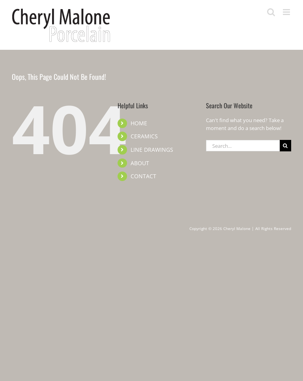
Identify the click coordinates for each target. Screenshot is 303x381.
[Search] (285, 145)
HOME (139, 123)
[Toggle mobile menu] (287, 12)
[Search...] (243, 145)
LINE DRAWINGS (152, 149)
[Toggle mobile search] (271, 12)
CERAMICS (144, 136)
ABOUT (140, 163)
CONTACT (143, 176)
